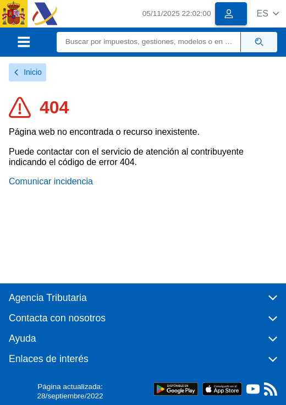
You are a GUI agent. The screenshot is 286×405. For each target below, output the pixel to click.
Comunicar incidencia (51, 181)
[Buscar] (149, 42)
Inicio (27, 72)
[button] (267, 13)
